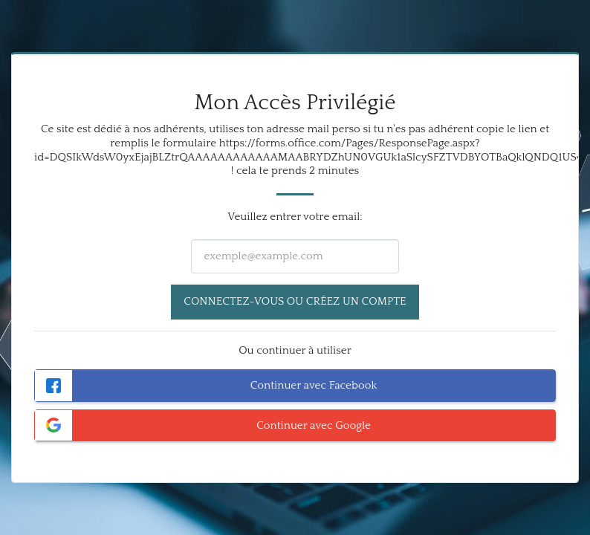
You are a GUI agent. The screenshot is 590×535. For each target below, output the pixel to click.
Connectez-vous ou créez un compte (295, 301)
